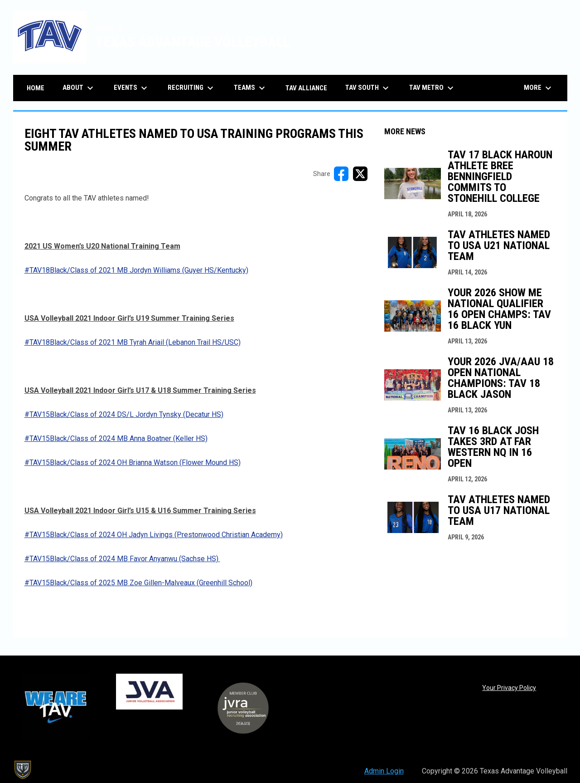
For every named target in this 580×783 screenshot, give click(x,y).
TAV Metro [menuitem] (432, 88)
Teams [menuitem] (250, 88)
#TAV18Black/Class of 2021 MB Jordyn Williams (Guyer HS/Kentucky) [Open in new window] (136, 270)
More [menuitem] (539, 88)
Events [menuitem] (132, 88)
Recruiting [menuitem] (192, 88)
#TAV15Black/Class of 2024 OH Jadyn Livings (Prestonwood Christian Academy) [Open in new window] (153, 534)
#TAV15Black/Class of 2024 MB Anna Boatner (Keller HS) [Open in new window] (116, 438)
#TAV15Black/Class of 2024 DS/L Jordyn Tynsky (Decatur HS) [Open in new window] (123, 414)
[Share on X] (360, 173)
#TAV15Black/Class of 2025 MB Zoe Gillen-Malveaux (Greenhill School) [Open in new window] (138, 582)
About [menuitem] (79, 88)
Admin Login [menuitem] (384, 771)
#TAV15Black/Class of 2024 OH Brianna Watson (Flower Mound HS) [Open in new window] (132, 462)
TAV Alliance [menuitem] (306, 88)
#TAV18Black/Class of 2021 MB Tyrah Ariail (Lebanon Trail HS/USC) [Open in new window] (132, 342)
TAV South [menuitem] (368, 88)
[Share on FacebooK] (341, 173)
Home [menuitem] (35, 88)
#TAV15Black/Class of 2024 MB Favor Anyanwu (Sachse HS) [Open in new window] (122, 558)
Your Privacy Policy (509, 687)
